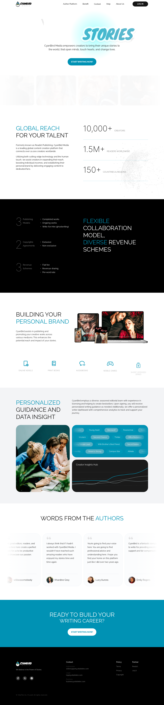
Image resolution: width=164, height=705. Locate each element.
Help (108, 4)
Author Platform (70, 4)
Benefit (85, 4)
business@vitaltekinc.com (82, 680)
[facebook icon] (18, 678)
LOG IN (140, 4)
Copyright (120, 675)
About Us (120, 4)
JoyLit (134, 670)
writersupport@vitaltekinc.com (82, 667)
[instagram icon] (32, 678)
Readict (135, 666)
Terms (118, 666)
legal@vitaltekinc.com (82, 674)
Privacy (119, 670)
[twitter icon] (25, 678)
